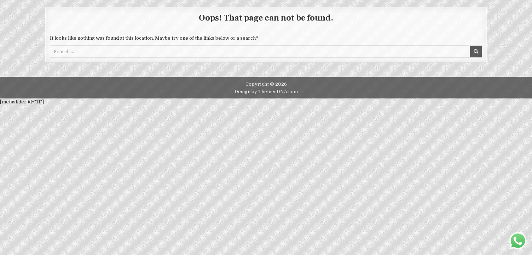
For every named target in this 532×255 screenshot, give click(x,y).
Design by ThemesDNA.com (266, 91)
